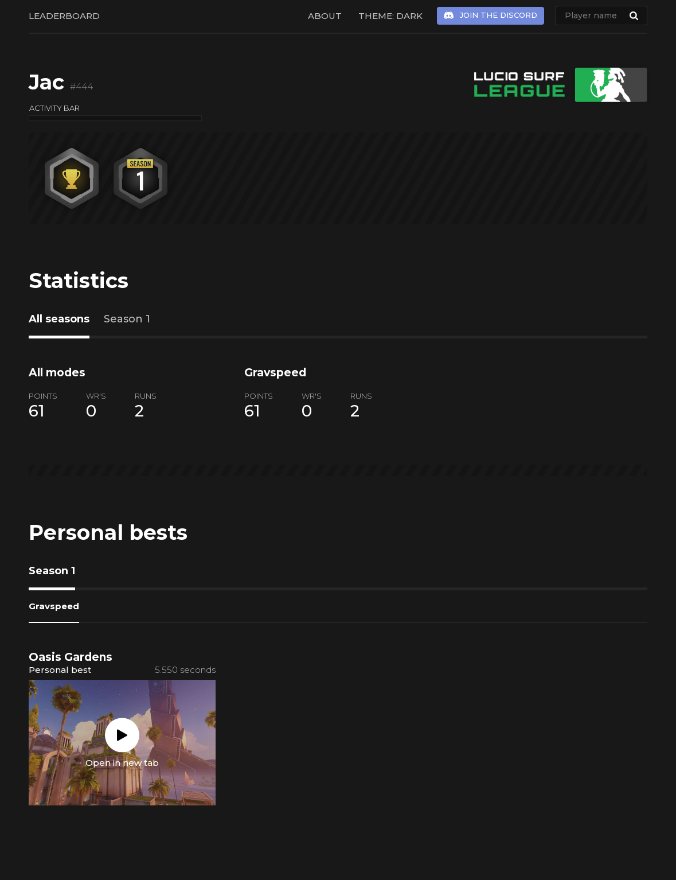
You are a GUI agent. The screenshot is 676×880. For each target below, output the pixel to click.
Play (122, 735)
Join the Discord (498, 15)
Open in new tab (122, 762)
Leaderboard (64, 15)
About (325, 15)
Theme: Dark (390, 15)
